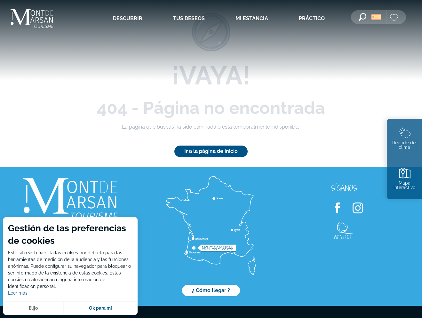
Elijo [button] (33, 308)
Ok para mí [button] (100, 308)
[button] (362, 17)
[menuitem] (32, 19)
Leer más (18, 293)
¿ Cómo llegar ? (211, 290)
